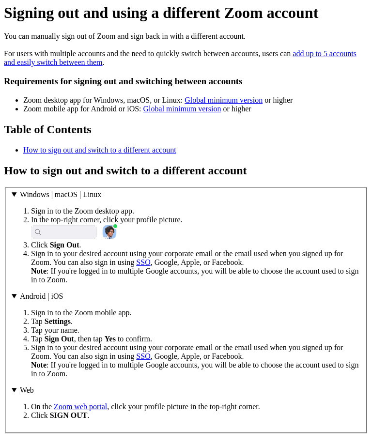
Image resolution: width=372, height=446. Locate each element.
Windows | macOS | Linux (60, 194)
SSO (143, 262)
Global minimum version (224, 100)
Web (27, 390)
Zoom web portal (80, 406)
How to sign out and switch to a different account (99, 150)
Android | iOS (41, 296)
